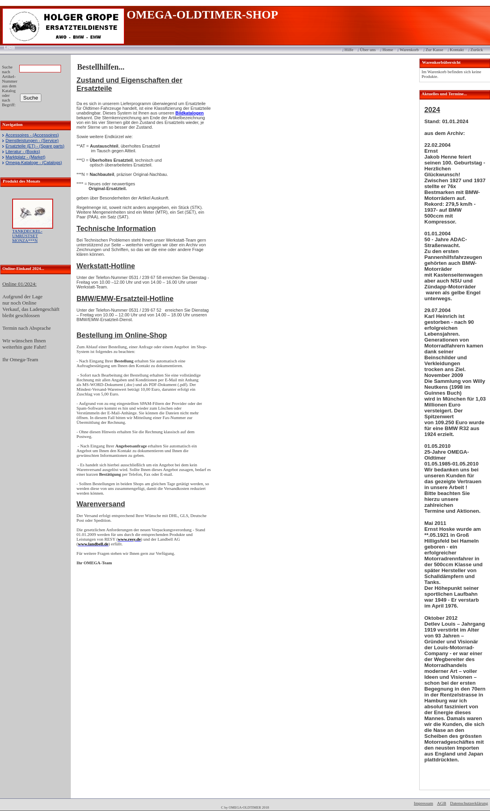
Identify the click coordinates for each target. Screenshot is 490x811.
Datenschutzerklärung (469, 803)
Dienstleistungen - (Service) (32, 140)
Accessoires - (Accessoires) (32, 135)
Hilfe (349, 49)
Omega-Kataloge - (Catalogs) (34, 162)
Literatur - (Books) (23, 151)
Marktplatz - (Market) (25, 157)
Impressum (423, 803)
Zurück (476, 49)
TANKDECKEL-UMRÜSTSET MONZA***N (27, 236)
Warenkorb (409, 49)
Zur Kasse (434, 49)
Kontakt (457, 49)
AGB (441, 803)
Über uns (368, 49)
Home (387, 49)
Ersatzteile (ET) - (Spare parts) (35, 146)
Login (7, 46)
